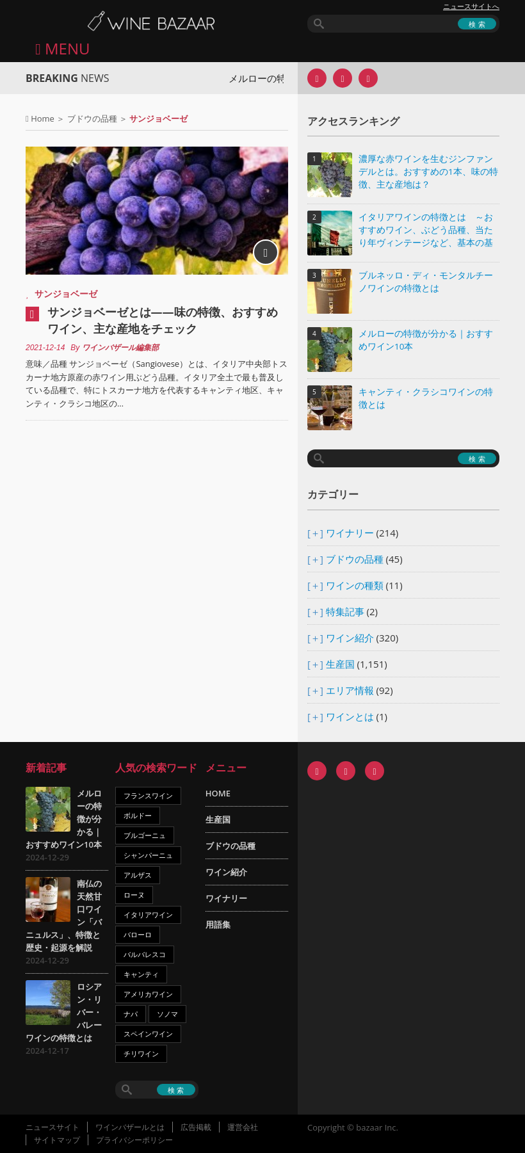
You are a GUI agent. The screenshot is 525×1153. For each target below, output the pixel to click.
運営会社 (242, 1127)
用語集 (218, 924)
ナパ (131, 1014)
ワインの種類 (355, 585)
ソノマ (167, 1014)
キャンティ (141, 974)
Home (42, 118)
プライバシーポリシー (134, 1139)
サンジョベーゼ (66, 293)
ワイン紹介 (350, 637)
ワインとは (350, 716)
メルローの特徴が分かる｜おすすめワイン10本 (426, 340)
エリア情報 (350, 690)
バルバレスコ (145, 954)
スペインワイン (148, 1033)
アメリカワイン (148, 994)
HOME (218, 793)
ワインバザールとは (130, 1127)
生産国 (340, 663)
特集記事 (345, 611)
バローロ (138, 934)
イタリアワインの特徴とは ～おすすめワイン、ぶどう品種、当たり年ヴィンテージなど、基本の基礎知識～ (426, 230)
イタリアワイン (148, 914)
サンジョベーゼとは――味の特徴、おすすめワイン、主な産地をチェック (162, 320)
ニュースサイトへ (471, 6)
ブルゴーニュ (145, 835)
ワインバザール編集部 (120, 347)
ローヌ (134, 894)
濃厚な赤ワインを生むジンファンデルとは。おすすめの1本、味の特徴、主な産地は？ (428, 171)
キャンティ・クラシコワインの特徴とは (426, 398)
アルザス (138, 875)
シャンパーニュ (148, 855)
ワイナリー (350, 532)
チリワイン (141, 1053)
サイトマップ (57, 1139)
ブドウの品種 (92, 118)
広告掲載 (196, 1127)
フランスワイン (148, 795)
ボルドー (138, 815)
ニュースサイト (52, 1127)
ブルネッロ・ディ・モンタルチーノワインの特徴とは (426, 282)
